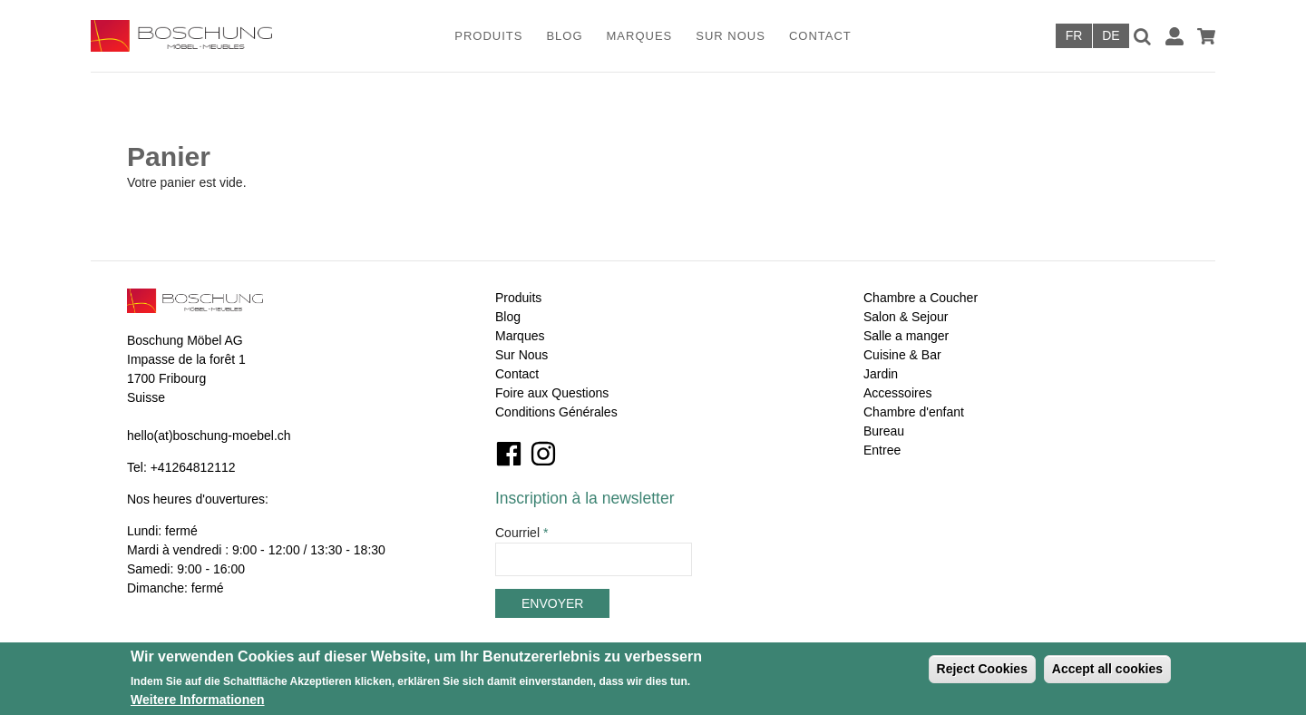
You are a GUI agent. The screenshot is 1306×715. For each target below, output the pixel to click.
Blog (564, 36)
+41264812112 (193, 467)
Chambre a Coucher (920, 297)
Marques (640, 36)
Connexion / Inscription (1174, 36)
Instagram (543, 453)
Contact (820, 36)
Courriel (521, 532)
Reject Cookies (982, 668)
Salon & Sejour (905, 316)
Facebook (508, 453)
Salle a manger (906, 335)
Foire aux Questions (552, 393)
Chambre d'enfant (913, 412)
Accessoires (897, 393)
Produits (488, 36)
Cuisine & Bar (902, 355)
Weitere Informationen (198, 699)
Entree (882, 450)
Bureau (883, 431)
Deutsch (1111, 36)
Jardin (880, 374)
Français (1074, 36)
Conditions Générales (556, 412)
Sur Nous (730, 36)
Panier (1206, 36)
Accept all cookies (1107, 668)
